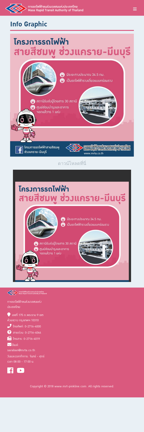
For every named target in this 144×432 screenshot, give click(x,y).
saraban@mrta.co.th (21, 350)
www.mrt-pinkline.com (70, 386)
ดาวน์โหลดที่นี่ (72, 163)
